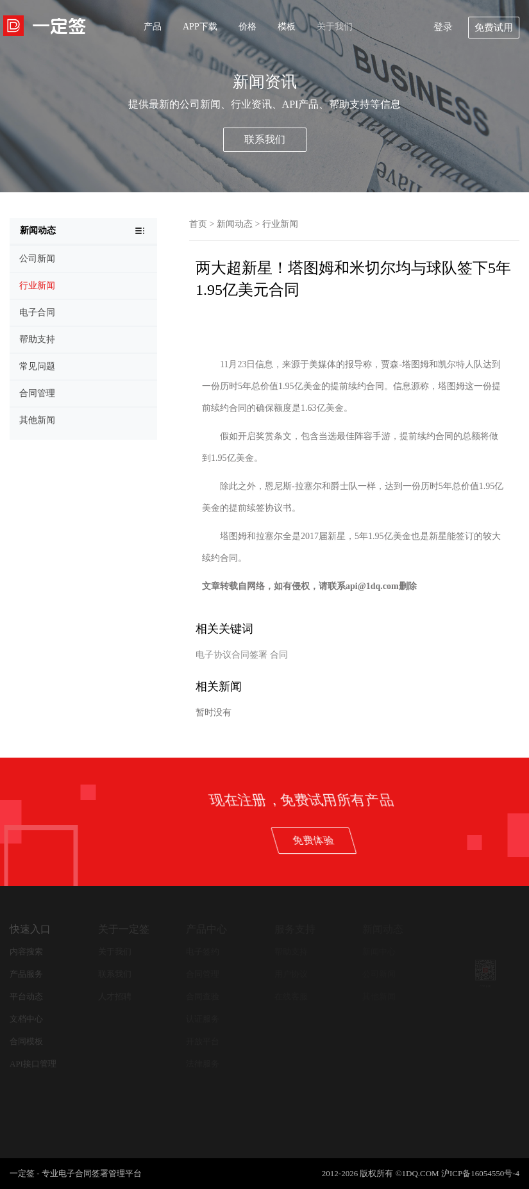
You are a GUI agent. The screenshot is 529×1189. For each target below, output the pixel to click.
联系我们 (264, 139)
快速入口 (30, 929)
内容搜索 (26, 951)
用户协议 (291, 974)
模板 (287, 26)
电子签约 (202, 951)
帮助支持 (291, 951)
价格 (247, 26)
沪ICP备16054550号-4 (480, 1173)
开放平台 (202, 1041)
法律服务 (202, 1063)
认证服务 (202, 1019)
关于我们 (335, 26)
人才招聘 (114, 996)
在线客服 (291, 996)
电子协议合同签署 (231, 655)
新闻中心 (379, 951)
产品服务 (26, 974)
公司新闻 (379, 974)
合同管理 (202, 974)
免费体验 (448, 840)
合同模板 (26, 1041)
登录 (443, 27)
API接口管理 (33, 1063)
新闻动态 (235, 224)
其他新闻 (379, 996)
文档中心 (26, 1019)
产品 (153, 26)
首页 (198, 224)
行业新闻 (280, 224)
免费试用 (493, 27)
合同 (279, 655)
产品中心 (206, 929)
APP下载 (200, 26)
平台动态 (26, 996)
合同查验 (202, 996)
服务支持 (294, 929)
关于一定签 (123, 929)
